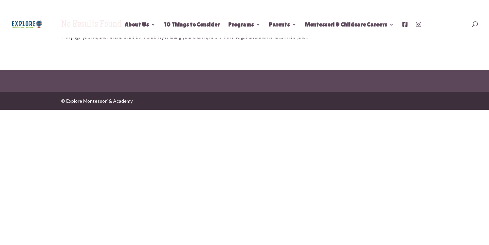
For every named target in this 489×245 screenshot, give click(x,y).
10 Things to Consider (192, 25)
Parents (279, 25)
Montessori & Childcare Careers (346, 25)
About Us (137, 25)
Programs (241, 25)
